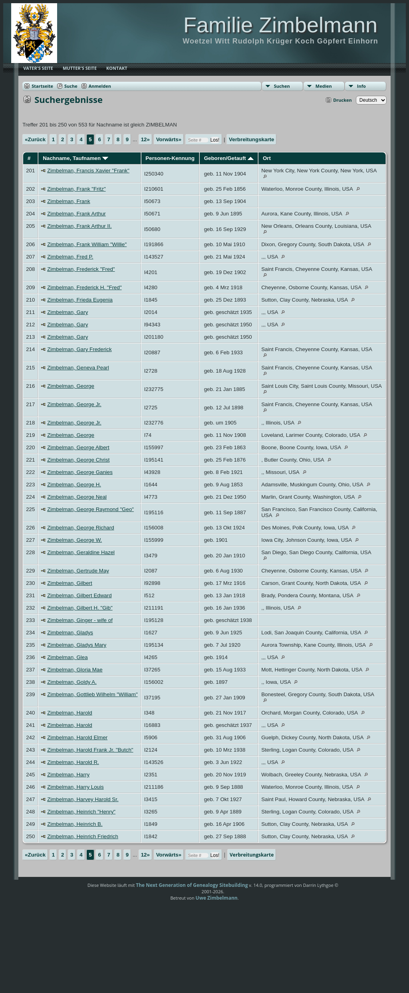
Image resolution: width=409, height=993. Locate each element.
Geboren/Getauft (229, 158)
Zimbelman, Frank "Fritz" (76, 189)
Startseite (42, 86)
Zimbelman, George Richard (80, 528)
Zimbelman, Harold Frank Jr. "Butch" (90, 750)
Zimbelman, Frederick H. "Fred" (84, 287)
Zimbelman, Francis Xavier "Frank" (88, 171)
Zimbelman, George (70, 386)
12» (145, 139)
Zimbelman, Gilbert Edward (79, 595)
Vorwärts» (168, 139)
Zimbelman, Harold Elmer (77, 737)
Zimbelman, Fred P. (70, 257)
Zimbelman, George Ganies (80, 472)
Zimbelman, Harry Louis (75, 787)
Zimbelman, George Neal (77, 497)
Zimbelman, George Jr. (74, 404)
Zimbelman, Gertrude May (78, 571)
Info (361, 86)
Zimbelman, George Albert (78, 447)
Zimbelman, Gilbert (69, 583)
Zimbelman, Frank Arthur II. (79, 226)
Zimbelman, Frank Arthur (76, 214)
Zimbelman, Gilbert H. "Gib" (80, 608)
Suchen (282, 86)
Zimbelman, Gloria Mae (75, 670)
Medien (324, 86)
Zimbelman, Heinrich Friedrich (82, 836)
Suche (70, 86)
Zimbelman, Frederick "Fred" (81, 269)
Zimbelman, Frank (68, 201)
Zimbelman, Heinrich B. (75, 824)
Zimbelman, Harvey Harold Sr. (83, 799)
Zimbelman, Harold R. (73, 762)
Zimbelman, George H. (74, 485)
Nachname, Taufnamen (75, 158)
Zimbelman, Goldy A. (72, 682)
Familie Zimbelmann (280, 25)
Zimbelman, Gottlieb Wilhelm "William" (92, 694)
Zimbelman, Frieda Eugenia (80, 300)
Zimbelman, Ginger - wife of (80, 620)
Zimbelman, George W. (74, 540)
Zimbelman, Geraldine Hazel (81, 552)
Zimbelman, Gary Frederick (79, 349)
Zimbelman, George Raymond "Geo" (90, 509)
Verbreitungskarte (251, 139)
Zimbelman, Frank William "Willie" (87, 244)
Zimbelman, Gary (67, 312)
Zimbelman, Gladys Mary (76, 645)
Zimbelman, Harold (69, 713)
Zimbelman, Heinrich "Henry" (81, 812)
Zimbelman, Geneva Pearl (78, 368)
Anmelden (100, 86)
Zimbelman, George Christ (78, 460)
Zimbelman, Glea (67, 657)
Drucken (342, 100)
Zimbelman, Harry (68, 775)
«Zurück (35, 139)
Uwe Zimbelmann (217, 897)
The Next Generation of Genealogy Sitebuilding (192, 885)
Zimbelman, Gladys (70, 633)
